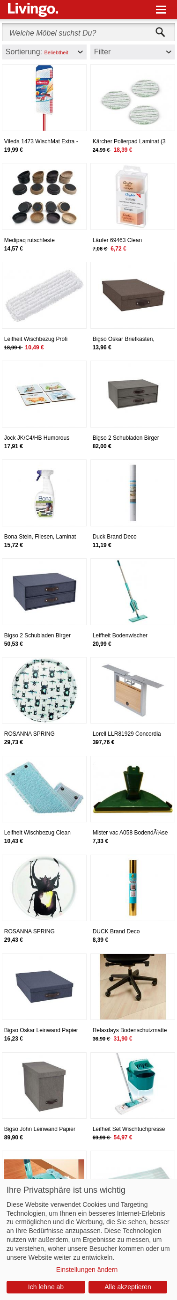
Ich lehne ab (46, 1287)
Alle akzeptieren (127, 1287)
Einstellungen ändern (87, 1269)
